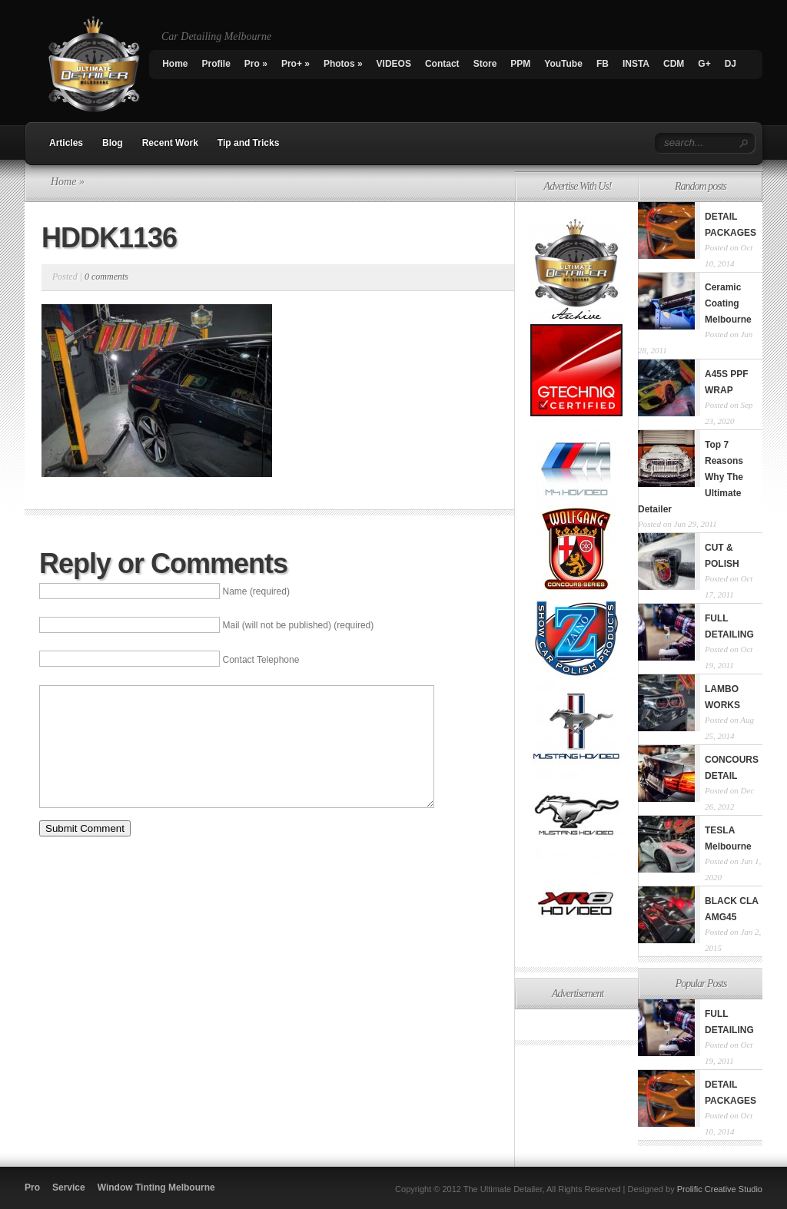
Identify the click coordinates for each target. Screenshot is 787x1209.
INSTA (636, 63)
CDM (673, 63)
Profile (216, 63)
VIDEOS (394, 63)
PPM (520, 63)
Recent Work (170, 142)
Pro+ (295, 63)
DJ (730, 63)
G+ (704, 63)
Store (485, 63)
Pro (255, 63)
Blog (112, 142)
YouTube (563, 63)
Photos (343, 63)
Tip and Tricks (248, 142)
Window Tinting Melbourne (156, 1187)
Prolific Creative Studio (719, 1189)
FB (602, 63)
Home (175, 63)
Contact (442, 63)
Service (68, 1187)
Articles (66, 142)
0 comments (106, 276)
